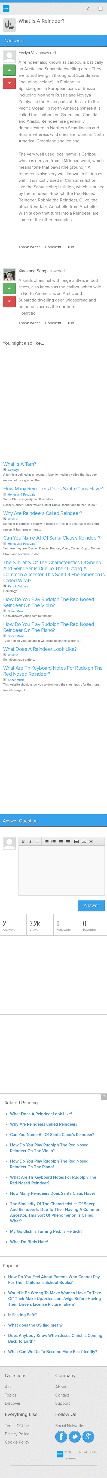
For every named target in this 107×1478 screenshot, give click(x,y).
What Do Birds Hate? (29, 1242)
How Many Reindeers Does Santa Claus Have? (53, 489)
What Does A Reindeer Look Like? (40, 649)
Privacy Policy (17, 1434)
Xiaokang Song (32, 270)
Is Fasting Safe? (22, 1315)
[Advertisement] (53, 405)
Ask (8, 1387)
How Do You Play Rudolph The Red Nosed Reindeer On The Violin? (48, 602)
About (60, 1387)
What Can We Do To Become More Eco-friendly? (52, 1351)
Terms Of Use (17, 1425)
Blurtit (6, 8)
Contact (62, 1395)
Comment (53, 247)
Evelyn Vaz (28, 52)
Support (62, 1403)
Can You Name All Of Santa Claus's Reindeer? (51, 538)
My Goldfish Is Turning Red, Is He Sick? (46, 1231)
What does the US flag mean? (35, 1325)
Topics (10, 1395)
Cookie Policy (17, 1442)
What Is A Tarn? (19, 464)
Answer (91, 905)
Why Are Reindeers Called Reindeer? (42, 513)
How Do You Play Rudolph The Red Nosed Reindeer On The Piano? (48, 627)
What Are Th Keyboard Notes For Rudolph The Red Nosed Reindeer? (53, 671)
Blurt (70, 247)
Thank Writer (29, 247)
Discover (12, 1403)
